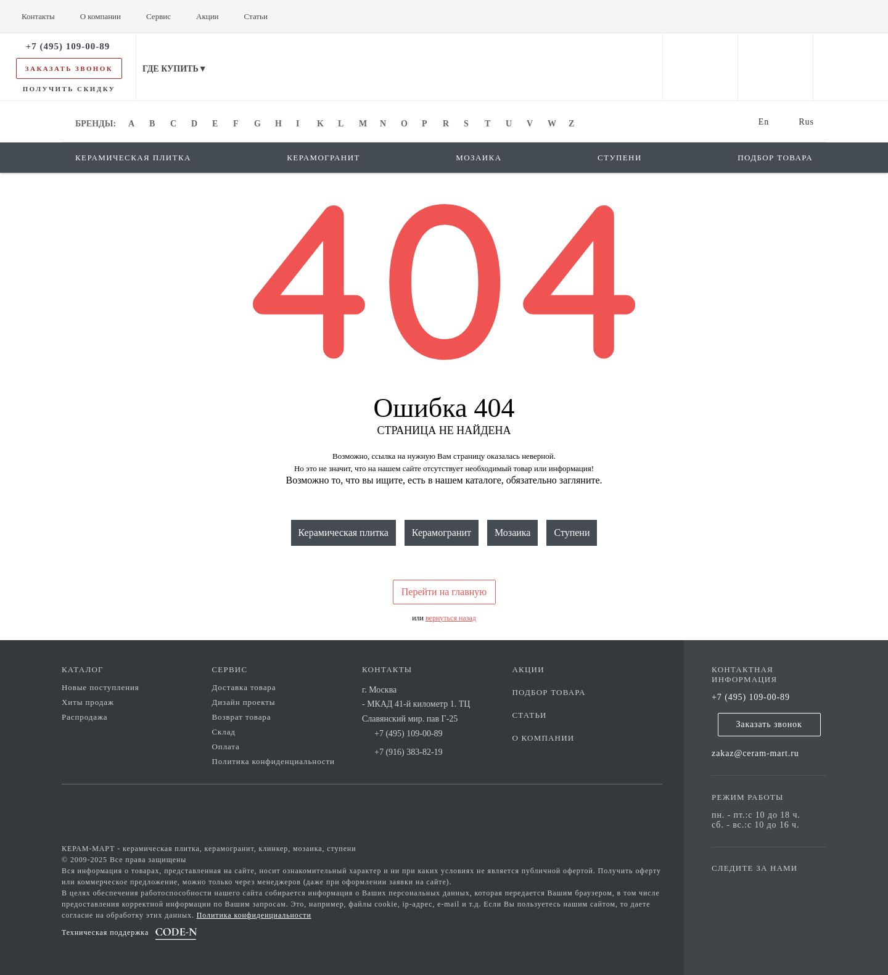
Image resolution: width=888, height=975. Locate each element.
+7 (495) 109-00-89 (751, 697)
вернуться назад (451, 618)
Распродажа (85, 717)
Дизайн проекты (244, 702)
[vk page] (757, 886)
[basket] (850, 67)
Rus (806, 121)
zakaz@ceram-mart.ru (755, 753)
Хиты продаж (88, 702)
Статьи (529, 715)
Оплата (226, 746)
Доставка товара (244, 687)
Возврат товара (241, 717)
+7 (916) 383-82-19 (408, 752)
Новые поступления (100, 687)
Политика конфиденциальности (273, 761)
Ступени (572, 532)
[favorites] (775, 67)
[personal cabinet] (700, 67)
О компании (543, 738)
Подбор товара (549, 692)
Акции (528, 669)
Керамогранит (441, 532)
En (764, 121)
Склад (224, 731)
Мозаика (512, 532)
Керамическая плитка (343, 532)
